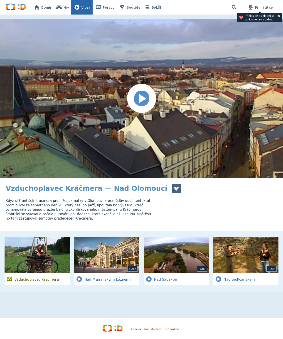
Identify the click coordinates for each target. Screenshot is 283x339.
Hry (62, 7)
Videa (82, 7)
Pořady (104, 7)
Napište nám (152, 329)
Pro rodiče (172, 329)
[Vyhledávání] (234, 7)
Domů (42, 7)
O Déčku (135, 329)
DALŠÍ (152, 7)
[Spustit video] (141, 98)
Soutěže (129, 7)
